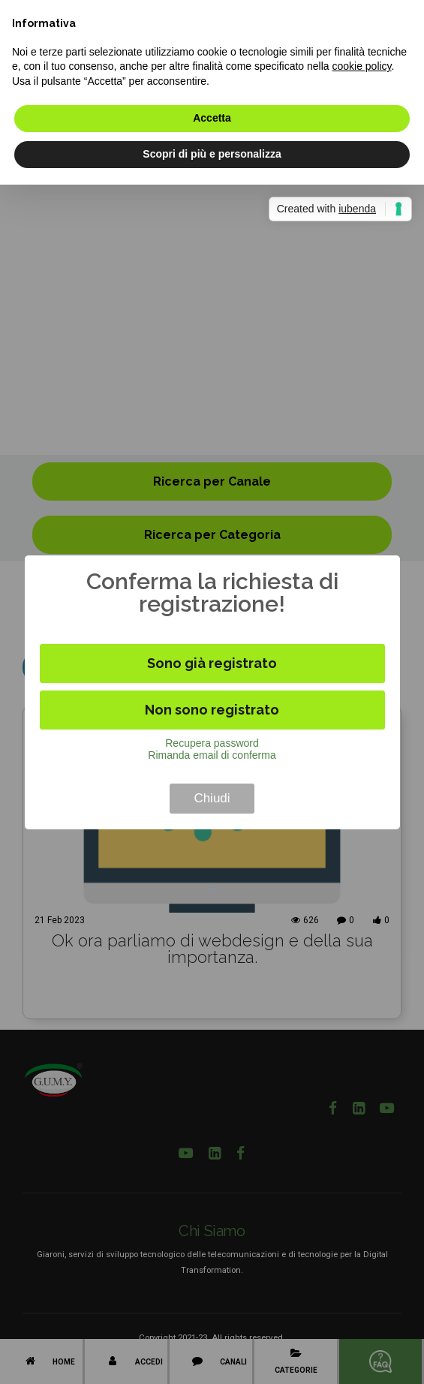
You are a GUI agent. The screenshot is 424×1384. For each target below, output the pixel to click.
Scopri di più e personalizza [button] (212, 154)
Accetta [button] (212, 118)
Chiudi (212, 798)
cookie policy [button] (361, 66)
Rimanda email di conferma (211, 755)
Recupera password (212, 743)
